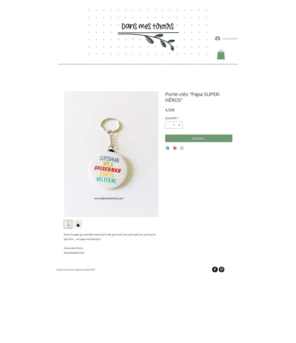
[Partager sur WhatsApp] (182, 148)
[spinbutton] (173, 125)
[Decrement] (168, 125)
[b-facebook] (215, 269)
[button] (221, 54)
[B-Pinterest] (221, 269)
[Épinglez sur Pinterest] (175, 148)
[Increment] (179, 125)
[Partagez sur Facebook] (167, 148)
